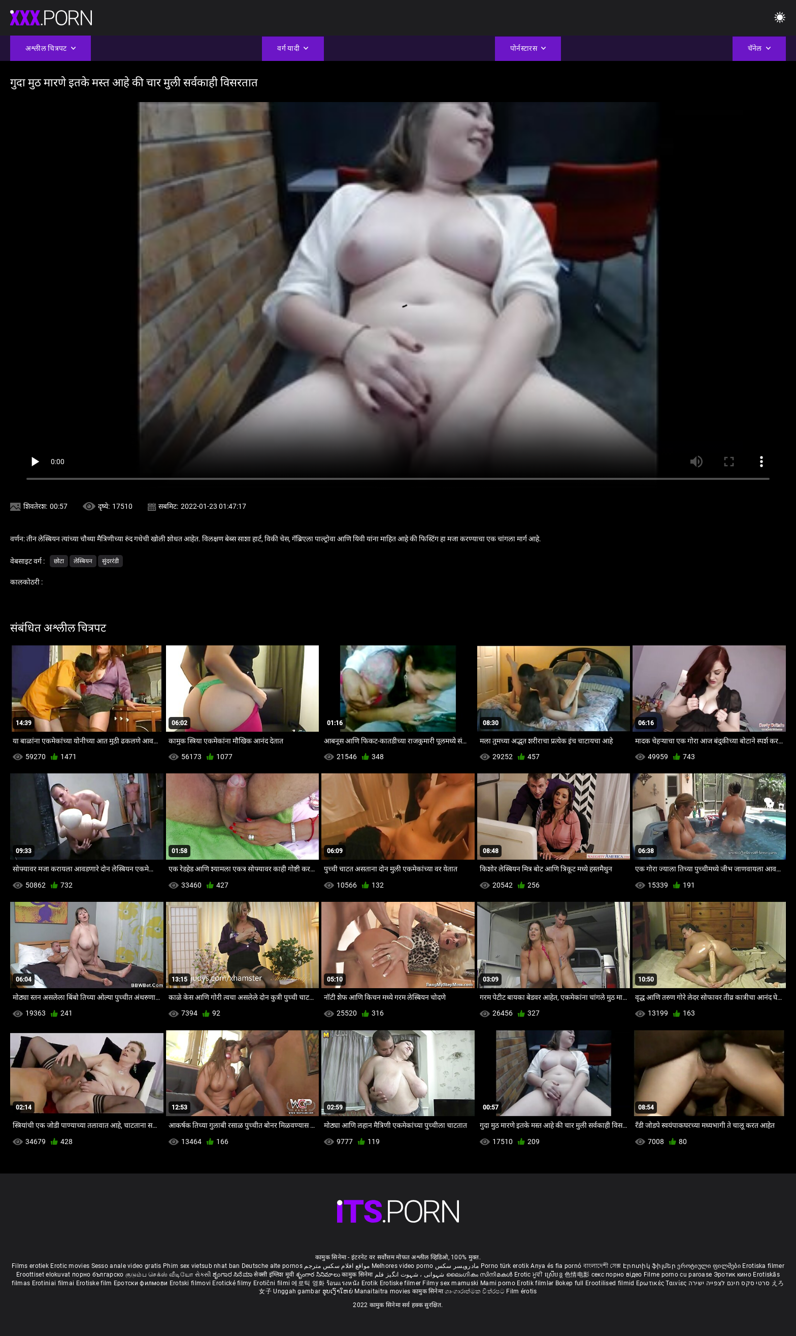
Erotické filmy (232, 1283)
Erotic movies (70, 1265)
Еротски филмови (142, 1283)
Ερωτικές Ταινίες (662, 1283)
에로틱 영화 (308, 1283)
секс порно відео (616, 1274)
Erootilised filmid (610, 1283)
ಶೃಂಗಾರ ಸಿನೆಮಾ (233, 1274)
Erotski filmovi (191, 1283)
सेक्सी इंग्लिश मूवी (274, 1274)
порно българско (98, 1274)
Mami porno (497, 1283)
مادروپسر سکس (457, 1265)
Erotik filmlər (536, 1283)
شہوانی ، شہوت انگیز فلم (410, 1274)
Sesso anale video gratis (126, 1265)
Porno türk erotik (505, 1265)
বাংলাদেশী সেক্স (602, 1265)
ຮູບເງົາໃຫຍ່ (338, 1291)
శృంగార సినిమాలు (319, 1274)
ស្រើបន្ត (555, 1274)
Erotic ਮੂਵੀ (529, 1274)
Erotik (370, 1283)
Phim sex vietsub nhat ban (201, 1265)
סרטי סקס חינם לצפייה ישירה (729, 1283)
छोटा (59, 561)
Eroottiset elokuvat (44, 1274)
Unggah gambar (297, 1291)
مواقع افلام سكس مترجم (337, 1265)
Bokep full (569, 1283)
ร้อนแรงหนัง (343, 1283)
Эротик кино (733, 1274)
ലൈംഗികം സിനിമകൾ (480, 1274)
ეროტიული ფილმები (709, 1265)
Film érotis (521, 1291)
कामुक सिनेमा (358, 1274)
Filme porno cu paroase (678, 1274)
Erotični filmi (272, 1283)
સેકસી (203, 1274)
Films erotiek (30, 1265)
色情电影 (578, 1274)
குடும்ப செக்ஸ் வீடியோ (159, 1274)
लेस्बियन (83, 561)
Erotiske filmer (401, 1283)
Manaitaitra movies (383, 1291)
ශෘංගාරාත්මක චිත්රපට (475, 1291)
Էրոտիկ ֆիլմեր (650, 1265)
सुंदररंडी (110, 561)
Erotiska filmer (763, 1265)
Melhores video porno (403, 1265)
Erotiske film (95, 1283)
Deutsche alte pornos (272, 1265)
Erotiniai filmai (54, 1283)
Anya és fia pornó (555, 1265)
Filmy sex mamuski (450, 1283)
